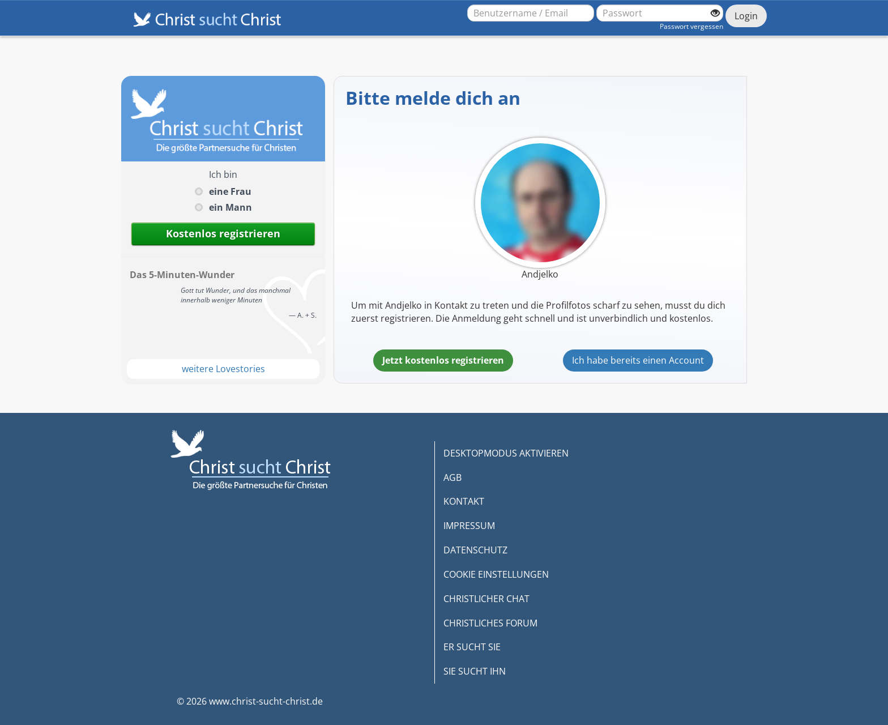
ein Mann (230, 207)
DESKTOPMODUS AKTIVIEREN (506, 453)
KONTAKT (463, 501)
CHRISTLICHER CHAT (486, 598)
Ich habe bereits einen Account (638, 360)
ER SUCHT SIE (472, 647)
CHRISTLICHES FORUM (490, 623)
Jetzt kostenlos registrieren (443, 360)
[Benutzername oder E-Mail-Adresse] (530, 13)
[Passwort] (659, 13)
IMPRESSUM (469, 525)
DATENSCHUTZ (475, 550)
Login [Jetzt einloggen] (746, 16)
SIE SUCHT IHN (474, 671)
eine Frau (230, 191)
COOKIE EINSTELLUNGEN (496, 574)
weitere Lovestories (223, 368)
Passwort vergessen (691, 26)
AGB (452, 477)
